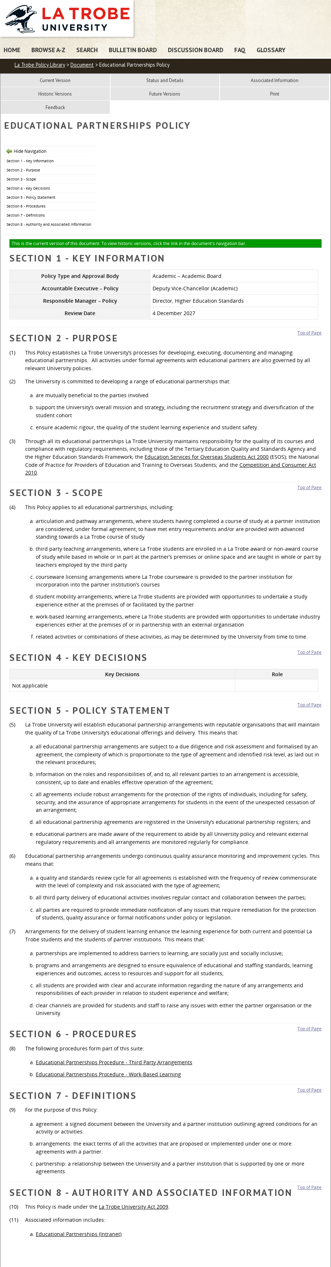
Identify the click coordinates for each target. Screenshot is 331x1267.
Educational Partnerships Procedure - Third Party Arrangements (114, 1062)
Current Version (55, 80)
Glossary (271, 50)
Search (87, 50)
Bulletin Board (133, 50)
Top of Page (309, 333)
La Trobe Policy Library (40, 64)
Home (12, 50)
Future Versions (164, 94)
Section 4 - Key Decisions (28, 188)
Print (274, 94)
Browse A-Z (48, 50)
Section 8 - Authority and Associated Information (49, 224)
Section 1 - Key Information (30, 160)
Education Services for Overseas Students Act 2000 (207, 456)
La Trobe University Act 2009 (133, 1206)
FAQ (240, 50)
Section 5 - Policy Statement (31, 197)
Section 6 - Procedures (26, 206)
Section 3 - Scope (21, 179)
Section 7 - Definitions (26, 215)
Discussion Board (195, 50)
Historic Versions (55, 94)
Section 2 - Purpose (23, 170)
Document (82, 64)
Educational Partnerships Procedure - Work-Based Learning (108, 1074)
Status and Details (165, 80)
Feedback (55, 107)
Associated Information (275, 80)
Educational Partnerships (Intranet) (79, 1234)
